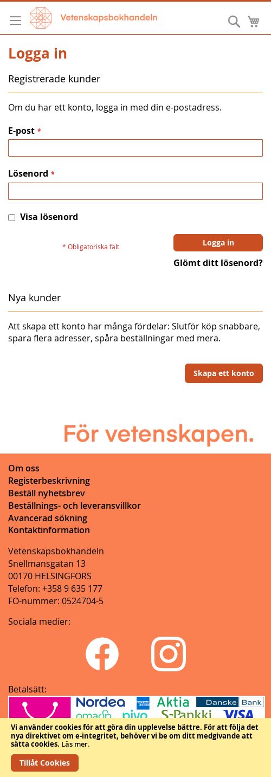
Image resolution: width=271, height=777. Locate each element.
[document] (135, 747)
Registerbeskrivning (49, 481)
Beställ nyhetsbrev (46, 493)
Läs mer (74, 744)
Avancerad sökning (47, 518)
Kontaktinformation (49, 530)
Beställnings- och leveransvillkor (74, 505)
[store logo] (93, 18)
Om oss (24, 468)
